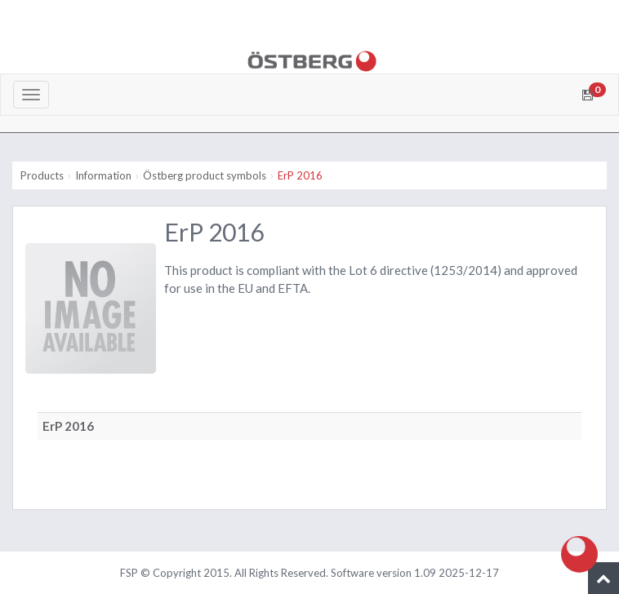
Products (42, 175)
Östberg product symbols (204, 175)
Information (103, 175)
